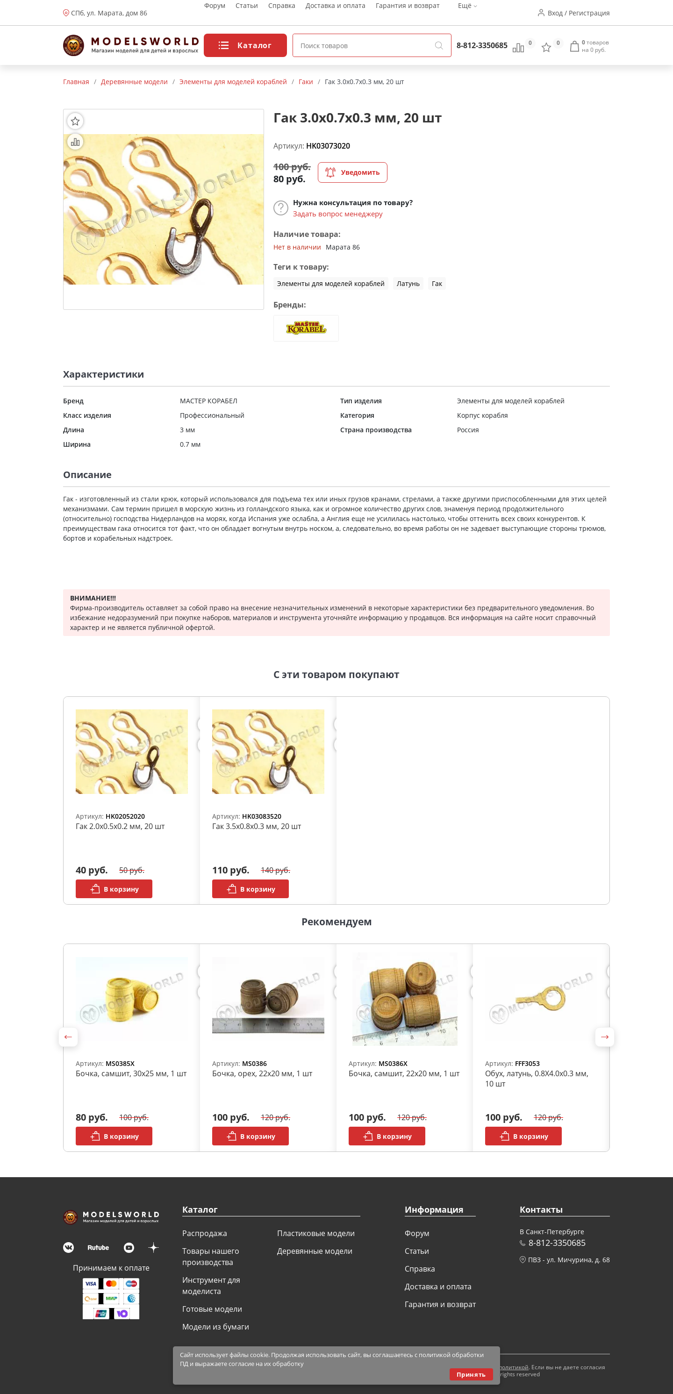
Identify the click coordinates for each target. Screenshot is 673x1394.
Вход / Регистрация (579, 12)
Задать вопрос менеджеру (338, 213)
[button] (68, 1037)
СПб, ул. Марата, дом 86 (109, 12)
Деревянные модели (314, 1251)
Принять (471, 1374)
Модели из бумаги (215, 1327)
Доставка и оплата (335, 12)
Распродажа (204, 1233)
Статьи (247, 12)
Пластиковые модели (316, 1233)
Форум (214, 12)
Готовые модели (212, 1309)
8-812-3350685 (482, 45)
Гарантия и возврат (408, 12)
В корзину (114, 888)
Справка (281, 12)
